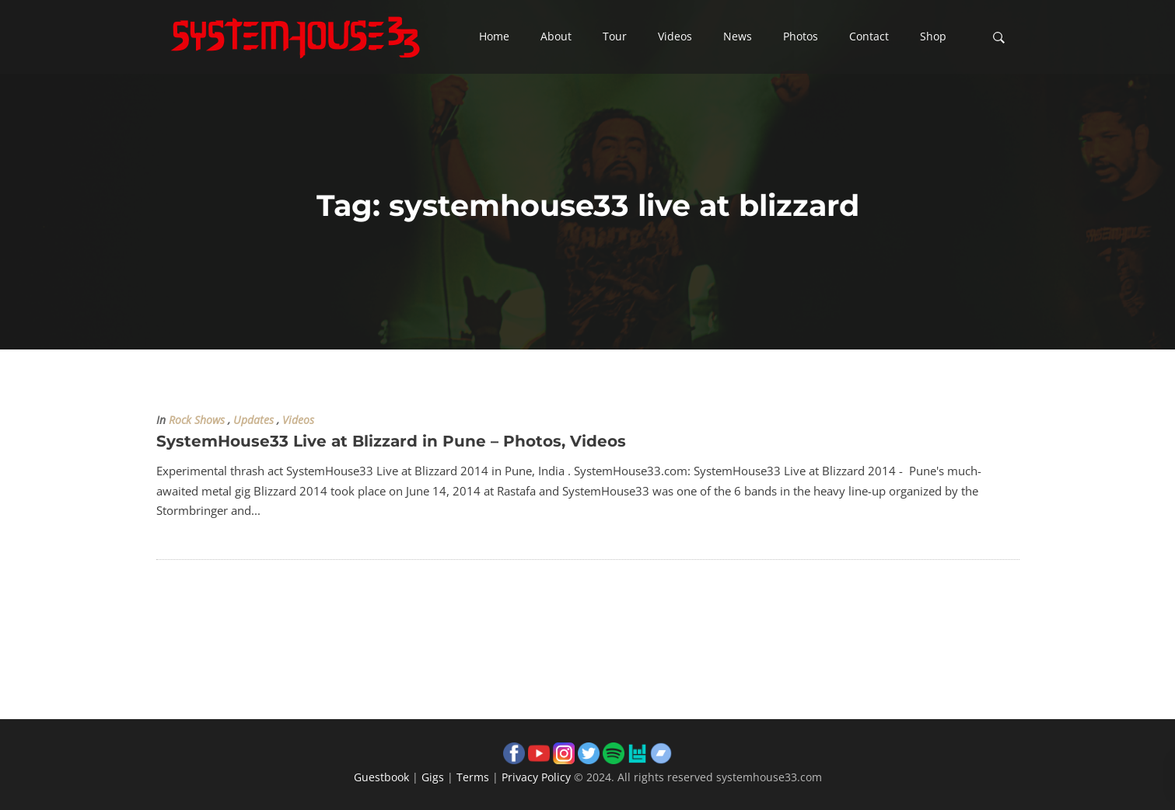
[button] (494, 37)
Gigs (432, 777)
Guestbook (381, 777)
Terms (472, 777)
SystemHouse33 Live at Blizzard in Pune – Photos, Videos (391, 441)
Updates (253, 420)
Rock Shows (197, 420)
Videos (298, 420)
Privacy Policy (536, 777)
